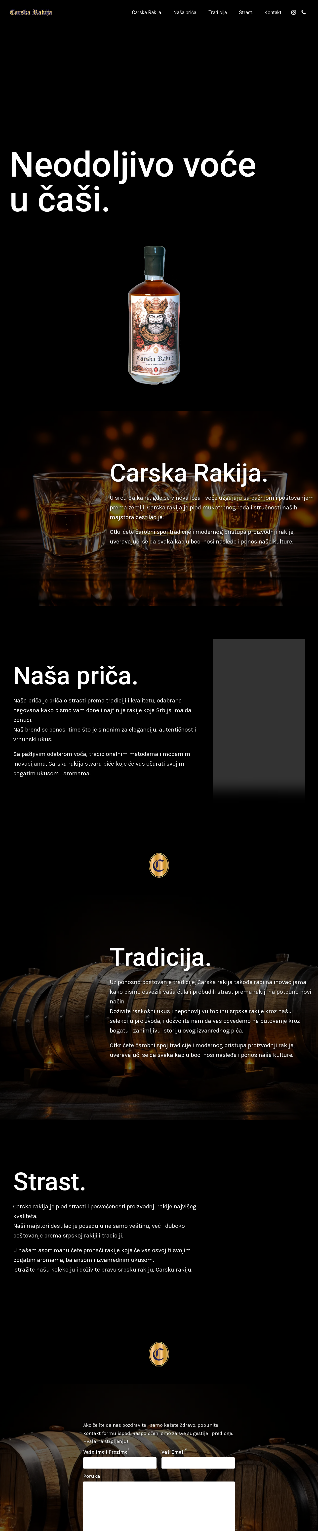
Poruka (91, 1476)
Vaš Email (174, 1451)
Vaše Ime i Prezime (106, 1451)
